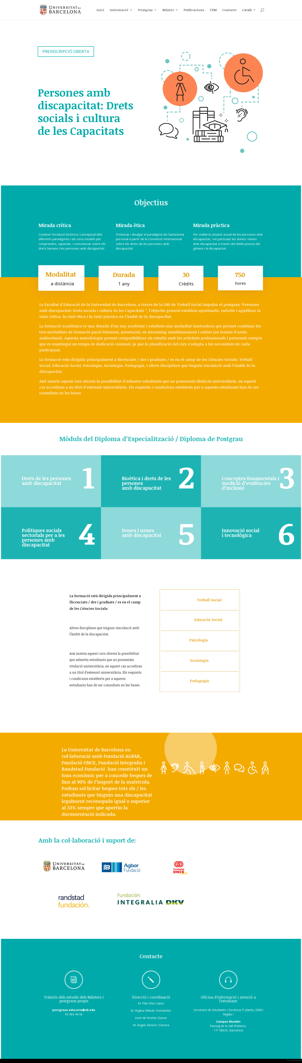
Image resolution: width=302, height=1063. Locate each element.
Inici (100, 10)
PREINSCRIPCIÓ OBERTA (65, 50)
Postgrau (145, 10)
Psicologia (198, 642)
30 (185, 277)
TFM (213, 10)
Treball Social (207, 604)
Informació (119, 10)
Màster (168, 10)
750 (240, 277)
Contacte (229, 10)
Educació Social (206, 622)
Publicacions (194, 10)
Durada (123, 277)
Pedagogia (199, 681)
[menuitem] (249, 14)
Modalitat (61, 277)
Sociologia (199, 661)
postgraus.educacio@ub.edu (77, 1012)
